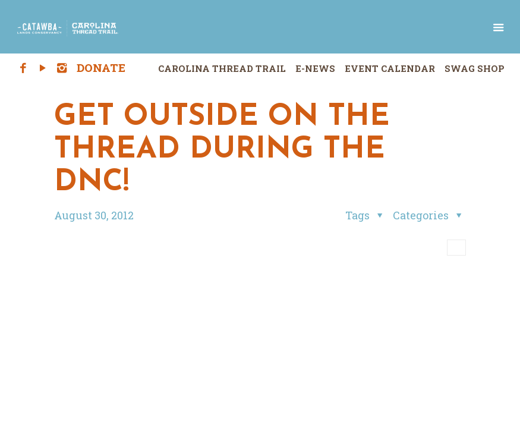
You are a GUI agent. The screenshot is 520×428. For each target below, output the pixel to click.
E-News (315, 68)
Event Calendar (390, 68)
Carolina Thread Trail (222, 68)
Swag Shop (475, 68)
